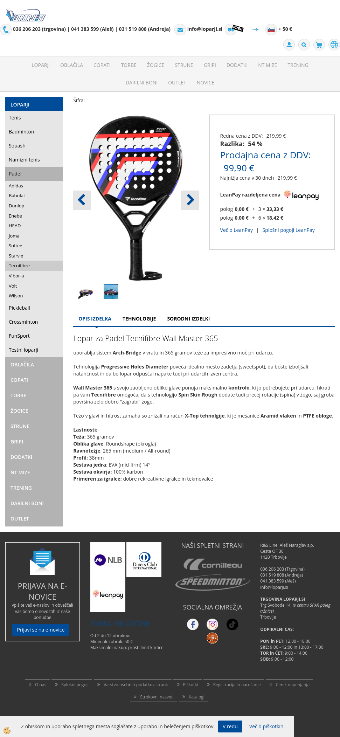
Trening (297, 65)
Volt (13, 286)
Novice (205, 82)
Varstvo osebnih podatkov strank (136, 685)
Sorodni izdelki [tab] (188, 318)
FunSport (19, 335)
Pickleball (19, 307)
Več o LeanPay (236, 230)
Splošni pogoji (75, 685)
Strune (184, 65)
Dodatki (237, 65)
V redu (230, 726)
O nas (40, 685)
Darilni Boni (142, 82)
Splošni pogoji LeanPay (289, 230)
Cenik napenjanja (293, 685)
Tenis (15, 117)
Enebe (15, 216)
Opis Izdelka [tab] (94, 318)
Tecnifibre (19, 265)
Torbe (129, 65)
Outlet (177, 82)
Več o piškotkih (266, 726)
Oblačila (71, 65)
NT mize (267, 65)
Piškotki (190, 685)
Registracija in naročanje (237, 685)
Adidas (16, 185)
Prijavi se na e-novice (40, 629)
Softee (15, 245)
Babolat (17, 195)
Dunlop (16, 205)
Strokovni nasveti (157, 697)
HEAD (15, 225)
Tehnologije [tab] (139, 318)
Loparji (41, 65)
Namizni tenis (24, 159)
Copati (102, 65)
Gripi (210, 65)
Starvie (16, 256)
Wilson (16, 295)
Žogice (156, 65)
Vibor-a (16, 276)
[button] (190, 200)
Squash (17, 145)
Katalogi (196, 697)
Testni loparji (23, 349)
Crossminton (23, 321)
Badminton (21, 131)
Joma (14, 236)
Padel (15, 173)
